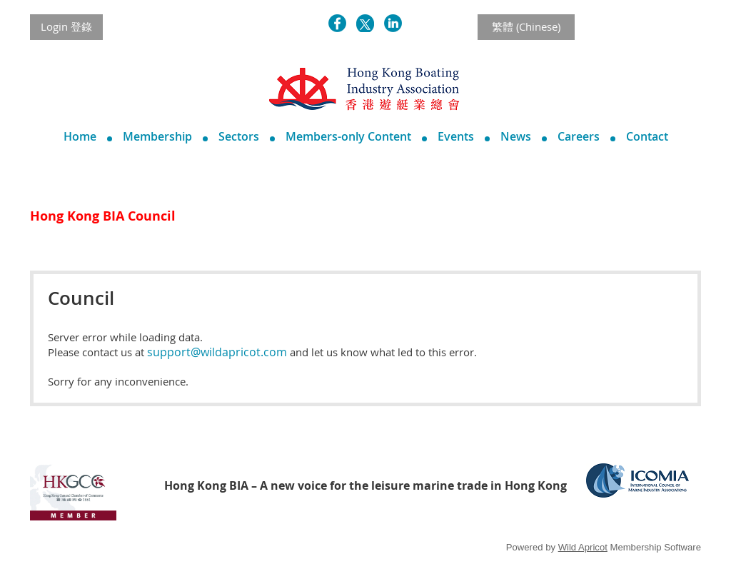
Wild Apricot (583, 547)
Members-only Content (348, 136)
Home (80, 136)
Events (456, 136)
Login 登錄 (66, 26)
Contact (647, 136)
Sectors (238, 136)
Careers (579, 136)
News (515, 136)
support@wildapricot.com (217, 352)
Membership (157, 136)
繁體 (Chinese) (526, 26)
